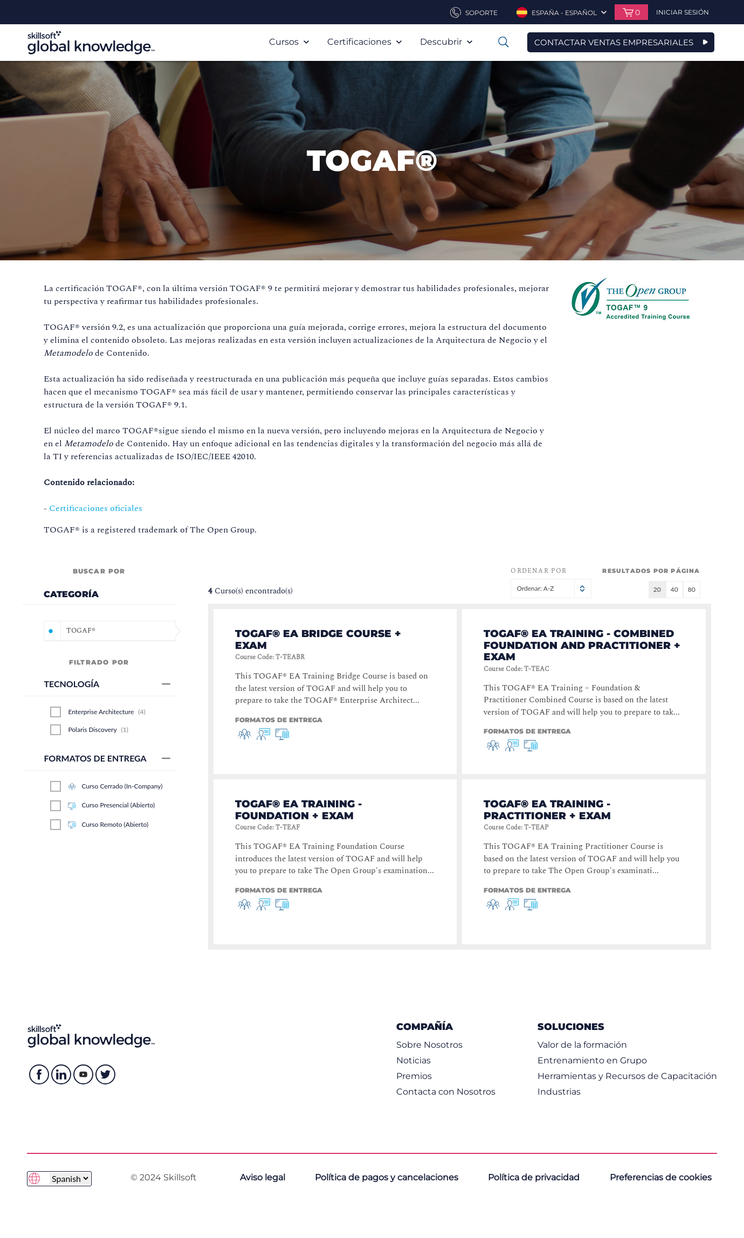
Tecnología (107, 684)
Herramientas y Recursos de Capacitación (627, 1076)
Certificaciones (364, 42)
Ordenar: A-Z (550, 588)
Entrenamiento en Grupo (592, 1060)
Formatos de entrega (107, 758)
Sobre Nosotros (429, 1045)
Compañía (424, 1026)
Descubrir (446, 42)
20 (657, 589)
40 (674, 589)
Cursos (289, 42)
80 (691, 589)
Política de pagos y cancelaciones (386, 1177)
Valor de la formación (582, 1045)
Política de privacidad (534, 1177)
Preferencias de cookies (661, 1177)
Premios (414, 1076)
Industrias (559, 1092)
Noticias (413, 1060)
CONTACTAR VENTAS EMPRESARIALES (613, 42)
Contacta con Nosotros (445, 1092)
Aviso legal (262, 1177)
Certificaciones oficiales (95, 508)
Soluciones (571, 1026)
